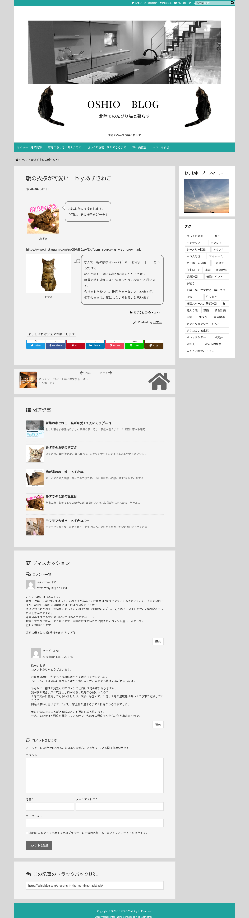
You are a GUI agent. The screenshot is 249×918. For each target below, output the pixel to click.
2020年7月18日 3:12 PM (52, 588)
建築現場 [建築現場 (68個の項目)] (221, 270)
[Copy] (153, 346)
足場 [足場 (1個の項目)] (189, 317)
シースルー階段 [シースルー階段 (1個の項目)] (196, 249)
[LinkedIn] (95, 346)
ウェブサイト (34, 809)
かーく (46, 651)
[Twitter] (35, 346)
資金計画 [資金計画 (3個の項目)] (220, 310)
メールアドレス (86, 792)
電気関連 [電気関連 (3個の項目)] (219, 317)
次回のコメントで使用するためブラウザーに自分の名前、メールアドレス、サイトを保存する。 (88, 826)
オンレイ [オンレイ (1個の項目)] (216, 243)
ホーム (23, 159)
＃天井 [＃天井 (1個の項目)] (219, 337)
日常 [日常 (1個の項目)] (189, 297)
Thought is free (145, 909)
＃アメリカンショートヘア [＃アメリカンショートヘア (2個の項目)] (203, 324)
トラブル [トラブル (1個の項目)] (218, 249)
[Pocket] (114, 346)
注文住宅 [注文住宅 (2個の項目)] (211, 297)
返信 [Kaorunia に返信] (158, 642)
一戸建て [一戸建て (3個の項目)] (218, 263)
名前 (29, 792)
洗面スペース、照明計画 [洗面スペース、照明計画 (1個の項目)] (202, 303)
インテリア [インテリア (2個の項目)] (193, 243)
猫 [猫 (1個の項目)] (224, 303)
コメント (31, 755)
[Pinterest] (75, 346)
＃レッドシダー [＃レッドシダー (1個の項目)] (196, 337)
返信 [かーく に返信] (158, 725)
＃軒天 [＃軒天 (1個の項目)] (191, 344)
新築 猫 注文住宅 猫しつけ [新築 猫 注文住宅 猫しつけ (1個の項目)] (206, 290)
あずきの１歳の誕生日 (61, 496)
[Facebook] (56, 346)
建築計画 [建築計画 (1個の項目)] (192, 276)
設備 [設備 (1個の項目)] (206, 310)
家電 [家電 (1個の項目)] (208, 270)
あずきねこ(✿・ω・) (46, 159)
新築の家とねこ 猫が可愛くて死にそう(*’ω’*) (78, 423)
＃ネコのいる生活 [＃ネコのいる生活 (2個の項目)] (198, 330)
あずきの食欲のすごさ (61, 447)
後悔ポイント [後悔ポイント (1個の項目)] (214, 276)
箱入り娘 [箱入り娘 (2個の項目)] (192, 310)
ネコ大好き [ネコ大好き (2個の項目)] (193, 256)
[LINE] (134, 346)
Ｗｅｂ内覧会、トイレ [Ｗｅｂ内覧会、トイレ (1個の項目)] (200, 351)
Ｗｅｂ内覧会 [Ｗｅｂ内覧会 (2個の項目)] (213, 344)
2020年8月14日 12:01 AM (57, 657)
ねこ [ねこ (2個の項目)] (217, 236)
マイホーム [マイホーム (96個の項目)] (216, 256)
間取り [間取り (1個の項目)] (203, 317)
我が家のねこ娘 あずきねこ (66, 471)
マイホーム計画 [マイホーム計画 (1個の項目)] (196, 263)
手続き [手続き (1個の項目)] (191, 283)
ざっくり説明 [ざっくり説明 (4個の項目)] (195, 236)
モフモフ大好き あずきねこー (67, 520)
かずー (157, 322)
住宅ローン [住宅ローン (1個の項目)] (193, 270)
